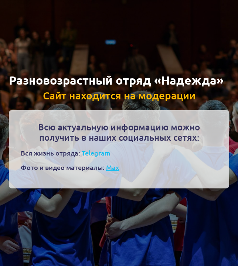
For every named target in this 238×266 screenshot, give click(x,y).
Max (112, 167)
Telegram (96, 153)
